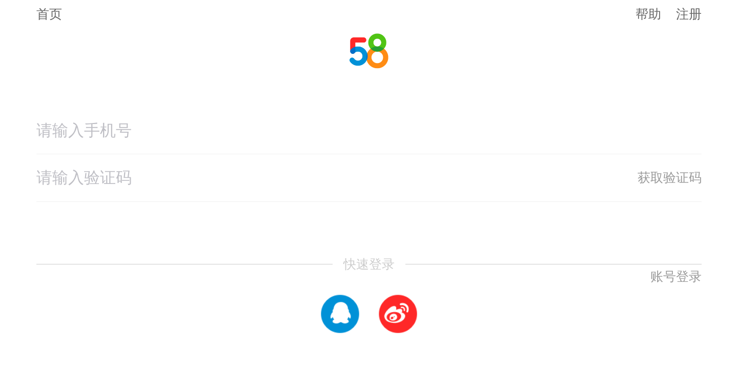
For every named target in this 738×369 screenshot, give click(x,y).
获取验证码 (670, 177)
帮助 (648, 14)
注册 (689, 14)
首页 (49, 14)
